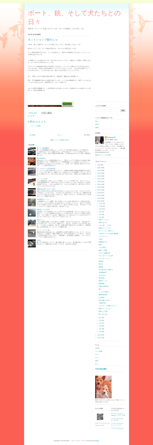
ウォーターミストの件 (106, 256)
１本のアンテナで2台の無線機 (108, 233)
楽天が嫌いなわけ (104, 300)
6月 (100, 317)
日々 (34, 116)
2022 (99, 176)
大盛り (101, 239)
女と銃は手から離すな (106, 269)
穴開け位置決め (104, 286)
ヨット (97, 357)
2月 (100, 329)
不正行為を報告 (101, 369)
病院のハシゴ (103, 281)
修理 (100, 245)
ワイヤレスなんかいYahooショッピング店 (118, 414)
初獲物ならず (103, 242)
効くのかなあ (103, 314)
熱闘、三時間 (103, 250)
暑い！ (101, 289)
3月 (100, 326)
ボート (97, 354)
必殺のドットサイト (105, 228)
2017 (99, 190)
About (97, 124)
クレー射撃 (98, 351)
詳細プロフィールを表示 (103, 155)
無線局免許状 (103, 294)
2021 (99, 179)
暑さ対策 (101, 278)
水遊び (39, 240)
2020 (99, 181)
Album (97, 127)
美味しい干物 (103, 311)
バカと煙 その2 (105, 225)
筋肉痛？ (101, 261)
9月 (100, 212)
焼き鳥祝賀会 (41, 158)
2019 (99, 184)
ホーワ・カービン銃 (43, 230)
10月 (100, 209)
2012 (99, 335)
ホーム (59, 135)
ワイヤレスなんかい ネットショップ (118, 424)
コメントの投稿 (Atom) (61, 140)
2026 (99, 165)
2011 (99, 338)
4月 (100, 323)
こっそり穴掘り (104, 292)
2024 (99, 170)
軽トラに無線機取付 (43, 148)
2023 (99, 173)
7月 (100, 217)
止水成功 (101, 297)
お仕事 (97, 348)
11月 (100, 206)
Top (96, 121)
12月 (100, 203)
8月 (100, 214)
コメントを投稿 (36, 126)
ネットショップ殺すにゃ (106, 231)
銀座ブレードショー (105, 308)
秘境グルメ (40, 220)
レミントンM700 (42, 179)
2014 (99, 198)
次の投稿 (32, 135)
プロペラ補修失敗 (104, 253)
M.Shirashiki (111, 137)
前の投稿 (87, 135)
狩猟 (96, 361)
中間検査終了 (103, 272)
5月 (100, 320)
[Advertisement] (110, 67)
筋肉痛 (101, 267)
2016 (99, 192)
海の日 (101, 264)
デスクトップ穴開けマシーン (108, 306)
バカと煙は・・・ (104, 247)
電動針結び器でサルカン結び (46, 189)
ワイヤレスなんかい (117, 428)
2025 (99, 167)
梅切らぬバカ (103, 222)
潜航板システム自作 (43, 209)
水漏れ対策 (102, 303)
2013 (99, 201)
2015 (99, 195)
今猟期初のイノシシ (43, 199)
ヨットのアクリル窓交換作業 (46, 168)
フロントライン (104, 236)
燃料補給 (101, 283)
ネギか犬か (102, 275)
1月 (100, 331)
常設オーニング (104, 220)
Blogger (96, 440)
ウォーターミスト (104, 258)
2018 (99, 187)
